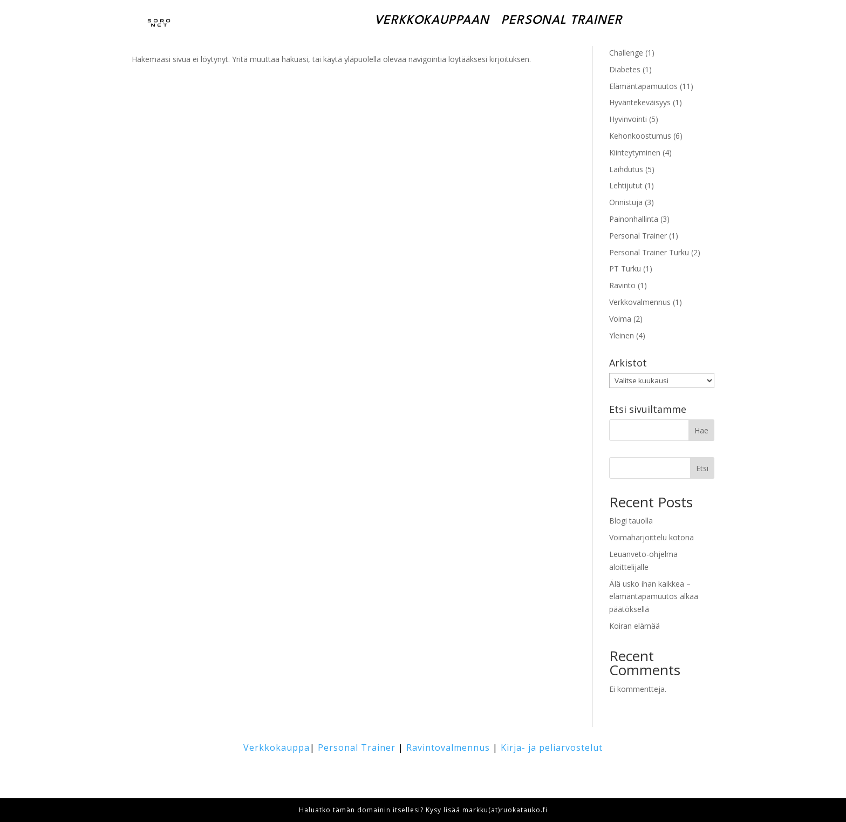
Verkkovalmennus (640, 302)
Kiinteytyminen (634, 152)
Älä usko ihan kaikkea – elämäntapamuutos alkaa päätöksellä (653, 597)
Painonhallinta (633, 219)
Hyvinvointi (628, 119)
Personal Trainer (562, 20)
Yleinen (621, 335)
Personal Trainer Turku (649, 252)
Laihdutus (626, 169)
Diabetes (624, 69)
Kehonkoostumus (640, 136)
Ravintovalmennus (448, 747)
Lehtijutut (626, 185)
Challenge (626, 52)
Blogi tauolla (631, 520)
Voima (620, 319)
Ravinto (622, 285)
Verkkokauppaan (431, 20)
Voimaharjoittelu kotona (651, 537)
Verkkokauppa (276, 747)
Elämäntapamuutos (643, 86)
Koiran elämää (634, 626)
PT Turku (625, 268)
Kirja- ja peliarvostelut (552, 747)
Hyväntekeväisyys (640, 102)
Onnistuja (626, 202)
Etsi (702, 468)
